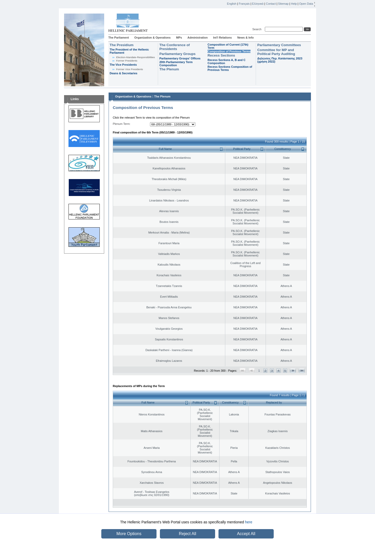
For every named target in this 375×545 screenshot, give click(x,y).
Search (257, 29)
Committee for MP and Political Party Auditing (276, 52)
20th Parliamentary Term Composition (176, 63)
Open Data (306, 3)
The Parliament (118, 37)
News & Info (245, 37)
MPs (179, 37)
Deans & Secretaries (123, 73)
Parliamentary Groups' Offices (180, 58)
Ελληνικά (258, 3)
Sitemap (283, 3)
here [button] (248, 522)
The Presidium (122, 45)
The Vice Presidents (123, 64)
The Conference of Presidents (174, 47)
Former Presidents (126, 60)
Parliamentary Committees (279, 45)
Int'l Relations (222, 37)
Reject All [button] (187, 533)
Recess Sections (221, 55)
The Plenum (169, 69)
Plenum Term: (121, 123)
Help (294, 3)
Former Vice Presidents (129, 69)
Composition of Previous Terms (229, 51)
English (231, 3)
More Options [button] (128, 533)
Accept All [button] (246, 533)
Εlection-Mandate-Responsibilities (135, 57)
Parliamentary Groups (177, 54)
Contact (271, 3)
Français (244, 3)
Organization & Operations (152, 37)
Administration (198, 37)
